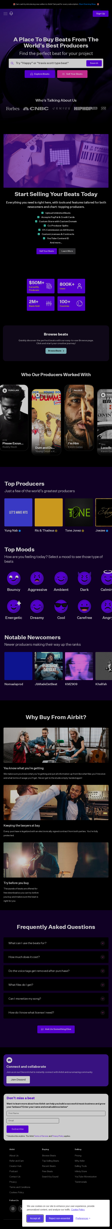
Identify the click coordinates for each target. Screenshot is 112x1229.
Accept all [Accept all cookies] (35, 1218)
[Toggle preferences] (83, 1218)
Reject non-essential (59, 1218)
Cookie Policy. (78, 1209)
